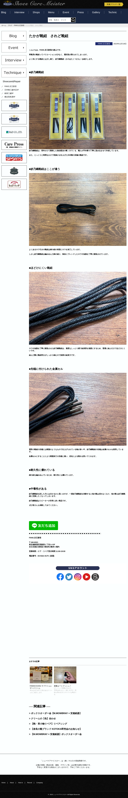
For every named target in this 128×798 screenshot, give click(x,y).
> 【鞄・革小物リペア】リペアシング (48, 724)
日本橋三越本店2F (11, 90)
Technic (112, 12)
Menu (51, 12)
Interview (19, 12)
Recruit (29, 783)
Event (66, 12)
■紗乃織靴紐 (36, 72)
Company (39, 783)
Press (80, 12)
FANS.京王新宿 (10, 86)
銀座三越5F (9, 93)
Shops (36, 12)
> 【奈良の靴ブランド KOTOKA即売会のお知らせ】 (55, 729)
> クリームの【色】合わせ (42, 718)
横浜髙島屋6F (9, 97)
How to (20, 783)
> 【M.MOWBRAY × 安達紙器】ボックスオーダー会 (55, 734)
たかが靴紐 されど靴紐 (48, 36)
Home (4, 783)
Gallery (96, 12)
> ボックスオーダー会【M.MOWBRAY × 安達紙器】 (55, 713)
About (12, 783)
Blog (3, 12)
